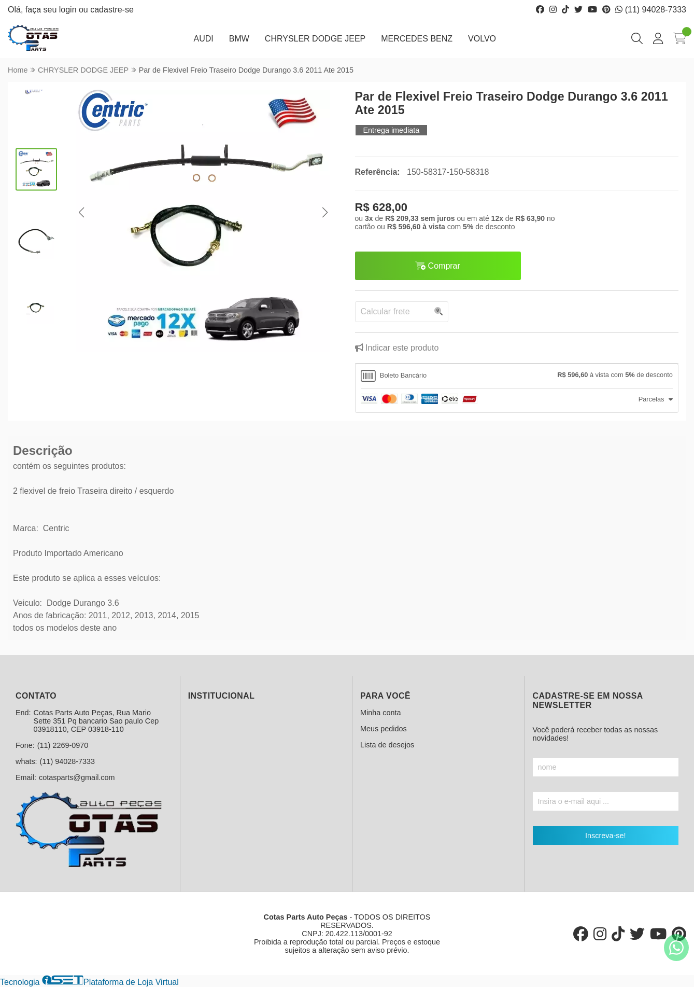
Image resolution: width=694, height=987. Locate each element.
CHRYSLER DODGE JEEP (315, 38)
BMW (239, 38)
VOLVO (482, 38)
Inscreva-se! (605, 835)
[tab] (517, 376)
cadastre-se (112, 9)
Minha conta (380, 712)
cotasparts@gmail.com (77, 777)
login (69, 9)
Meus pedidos (383, 729)
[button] (82, 213)
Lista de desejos (387, 745)
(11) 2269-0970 (62, 745)
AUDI (203, 38)
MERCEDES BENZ (416, 38)
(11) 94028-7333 (650, 9)
